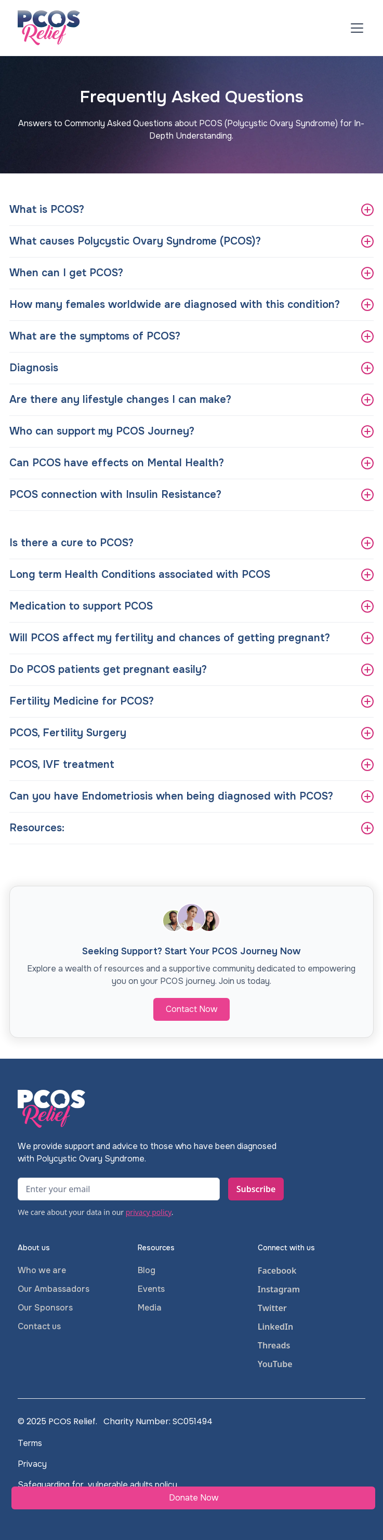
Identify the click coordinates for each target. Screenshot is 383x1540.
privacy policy (148, 1212)
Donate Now (193, 1497)
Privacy (32, 1464)
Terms (30, 1443)
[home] (49, 27)
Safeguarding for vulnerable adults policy (97, 1485)
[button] (355, 28)
